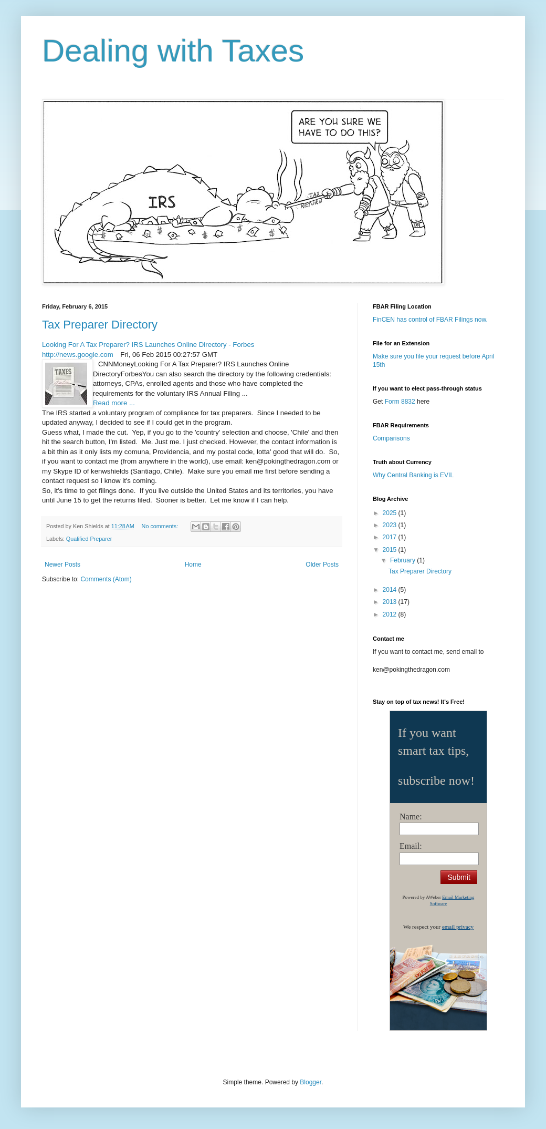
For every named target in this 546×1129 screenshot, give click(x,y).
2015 (390, 549)
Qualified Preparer (89, 539)
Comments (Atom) (105, 579)
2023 (390, 525)
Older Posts (322, 564)
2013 (390, 601)
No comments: (161, 526)
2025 (390, 513)
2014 (390, 589)
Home (193, 564)
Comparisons (391, 438)
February (403, 560)
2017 (390, 537)
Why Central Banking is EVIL (413, 475)
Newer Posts (62, 564)
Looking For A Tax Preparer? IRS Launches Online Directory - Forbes (148, 344)
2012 (390, 614)
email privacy (458, 926)
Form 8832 (400, 401)
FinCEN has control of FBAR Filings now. (430, 319)
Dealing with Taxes (173, 50)
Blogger (310, 1082)
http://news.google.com (77, 354)
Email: (411, 845)
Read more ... (114, 403)
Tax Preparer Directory (100, 324)
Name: (411, 816)
